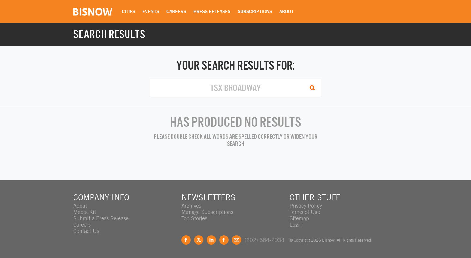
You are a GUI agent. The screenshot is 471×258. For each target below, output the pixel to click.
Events (150, 11)
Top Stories (194, 218)
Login (296, 224)
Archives (191, 206)
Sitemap (299, 218)
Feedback (236, 240)
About (286, 11)
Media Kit (84, 212)
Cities (128, 11)
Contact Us (86, 231)
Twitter (198, 240)
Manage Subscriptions (207, 212)
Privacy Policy (306, 206)
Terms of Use (305, 212)
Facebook (186, 240)
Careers (176, 11)
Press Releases (211, 11)
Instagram (224, 240)
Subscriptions (255, 11)
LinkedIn (211, 240)
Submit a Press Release (101, 218)
